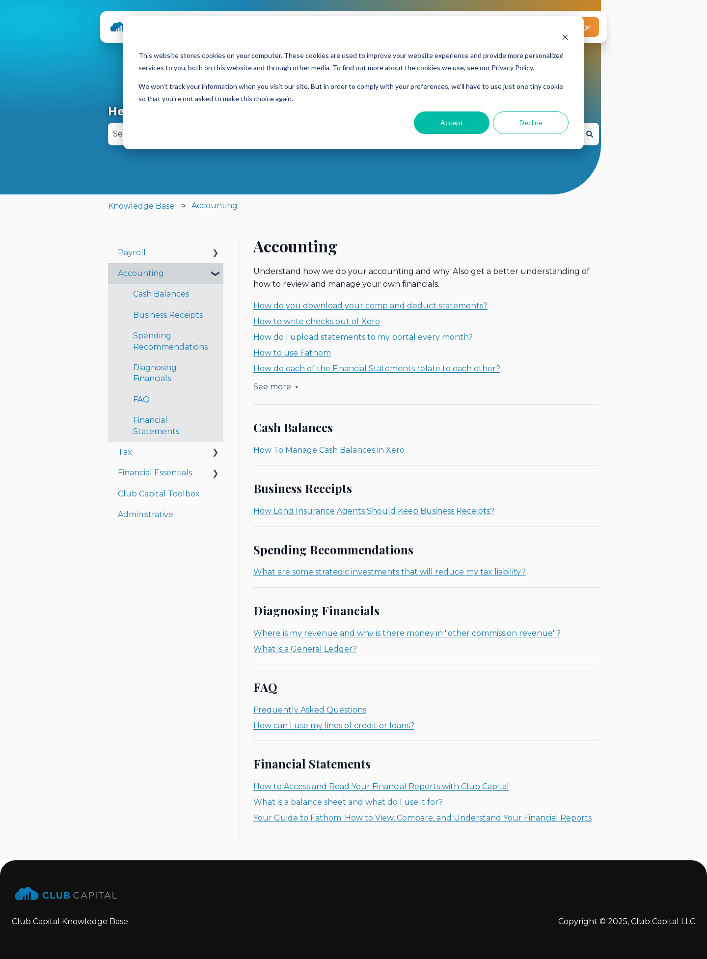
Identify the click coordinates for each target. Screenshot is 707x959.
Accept (451, 122)
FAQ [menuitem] (141, 399)
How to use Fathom (292, 352)
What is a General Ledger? (305, 649)
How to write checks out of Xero (316, 321)
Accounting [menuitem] (141, 273)
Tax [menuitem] (125, 452)
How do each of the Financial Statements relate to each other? (376, 368)
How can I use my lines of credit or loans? (333, 725)
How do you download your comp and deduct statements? (370, 305)
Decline (531, 122)
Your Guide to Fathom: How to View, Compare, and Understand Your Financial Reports (422, 817)
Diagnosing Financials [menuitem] (155, 373)
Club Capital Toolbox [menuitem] (159, 493)
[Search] (589, 134)
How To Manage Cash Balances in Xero (329, 450)
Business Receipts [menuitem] (168, 315)
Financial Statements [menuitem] (156, 425)
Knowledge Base (141, 206)
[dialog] (353, 82)
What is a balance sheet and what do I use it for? (348, 802)
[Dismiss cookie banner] (565, 37)
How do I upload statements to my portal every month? (363, 337)
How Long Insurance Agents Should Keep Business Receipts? (373, 511)
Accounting (214, 205)
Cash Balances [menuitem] (161, 294)
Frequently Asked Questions (309, 709)
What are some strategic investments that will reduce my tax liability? (389, 571)
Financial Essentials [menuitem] (155, 472)
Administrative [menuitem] (145, 514)
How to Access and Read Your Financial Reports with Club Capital (381, 786)
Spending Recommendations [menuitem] (170, 341)
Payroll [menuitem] (132, 252)
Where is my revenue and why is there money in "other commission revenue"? (407, 633)
